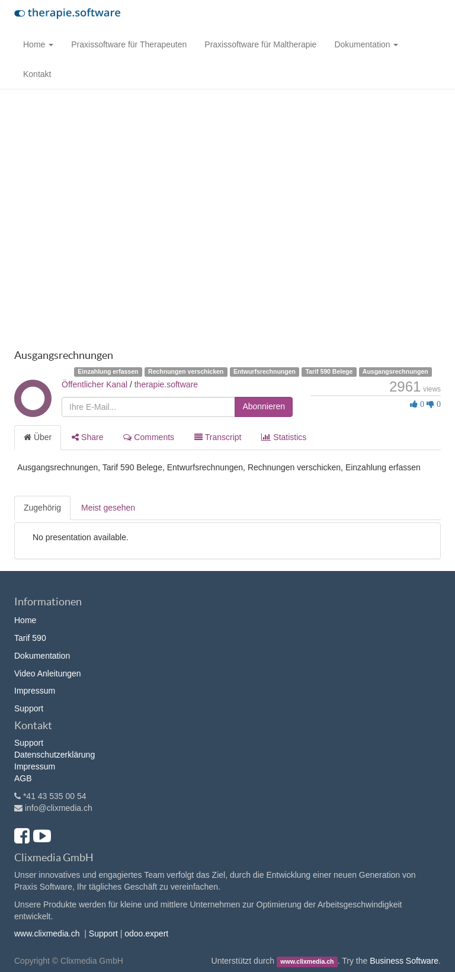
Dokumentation (42, 655)
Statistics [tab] (283, 437)
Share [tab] (87, 437)
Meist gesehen (108, 507)
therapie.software (166, 384)
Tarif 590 (30, 638)
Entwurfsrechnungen (264, 371)
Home (25, 620)
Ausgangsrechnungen (395, 371)
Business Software (404, 960)
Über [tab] (38, 437)
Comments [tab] (148, 437)
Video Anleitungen (47, 673)
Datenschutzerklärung (54, 754)
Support (28, 708)
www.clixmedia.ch (46, 933)
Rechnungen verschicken (185, 371)
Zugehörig (42, 507)
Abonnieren (263, 406)
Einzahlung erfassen (108, 371)
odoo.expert (146, 933)
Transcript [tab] (217, 437)
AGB (23, 778)
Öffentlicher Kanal (94, 384)
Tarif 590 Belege (329, 371)
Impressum (34, 690)
